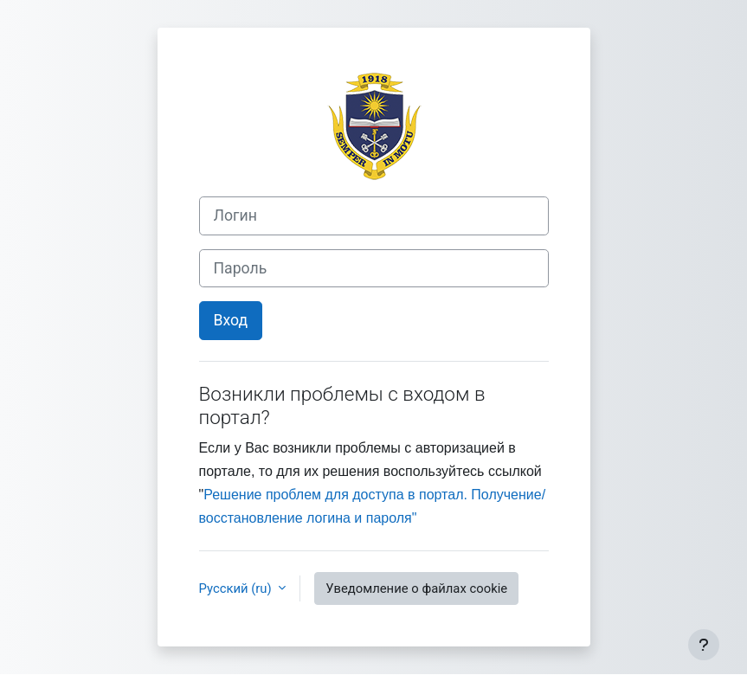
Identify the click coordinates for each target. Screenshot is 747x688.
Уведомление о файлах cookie (416, 588)
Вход (231, 320)
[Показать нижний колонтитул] (703, 644)
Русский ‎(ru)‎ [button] (237, 588)
